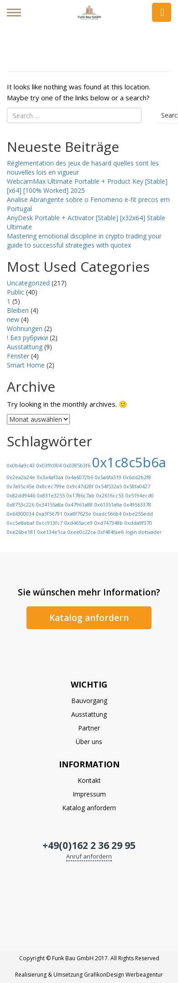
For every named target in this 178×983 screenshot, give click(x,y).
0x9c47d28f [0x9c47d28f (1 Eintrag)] (80, 486)
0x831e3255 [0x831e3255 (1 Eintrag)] (51, 495)
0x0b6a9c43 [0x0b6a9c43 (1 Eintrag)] (21, 465)
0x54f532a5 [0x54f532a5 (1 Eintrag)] (108, 486)
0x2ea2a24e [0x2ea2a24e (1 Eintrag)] (21, 477)
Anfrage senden (161, 12)
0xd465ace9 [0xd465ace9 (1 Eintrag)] (78, 523)
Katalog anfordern (89, 618)
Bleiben (18, 310)
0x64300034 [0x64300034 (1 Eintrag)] (20, 514)
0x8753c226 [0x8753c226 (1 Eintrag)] (20, 505)
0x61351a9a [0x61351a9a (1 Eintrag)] (108, 505)
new (13, 319)
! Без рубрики (27, 337)
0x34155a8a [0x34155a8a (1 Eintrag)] (49, 505)
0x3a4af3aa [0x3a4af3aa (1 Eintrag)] (50, 477)
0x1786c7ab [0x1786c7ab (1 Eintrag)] (80, 495)
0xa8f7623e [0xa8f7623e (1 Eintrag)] (77, 514)
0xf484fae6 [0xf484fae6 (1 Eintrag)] (111, 532)
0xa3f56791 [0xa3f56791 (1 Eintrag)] (49, 514)
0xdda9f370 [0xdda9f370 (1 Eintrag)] (138, 523)
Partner (89, 728)
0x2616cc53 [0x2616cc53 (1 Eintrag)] (110, 495)
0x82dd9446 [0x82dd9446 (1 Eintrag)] (21, 495)
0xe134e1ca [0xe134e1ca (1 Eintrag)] (51, 532)
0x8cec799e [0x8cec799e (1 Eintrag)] (51, 486)
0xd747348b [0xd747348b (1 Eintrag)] (108, 523)
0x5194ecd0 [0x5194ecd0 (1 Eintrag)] (140, 495)
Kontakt (89, 780)
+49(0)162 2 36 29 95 (89, 845)
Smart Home (26, 365)
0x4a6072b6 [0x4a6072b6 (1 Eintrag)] (79, 477)
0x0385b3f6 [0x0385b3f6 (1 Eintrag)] (76, 465)
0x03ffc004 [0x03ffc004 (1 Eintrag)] (49, 465)
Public (15, 292)
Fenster (18, 356)
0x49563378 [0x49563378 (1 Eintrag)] (137, 505)
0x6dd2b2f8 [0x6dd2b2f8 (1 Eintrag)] (137, 477)
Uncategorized (28, 283)
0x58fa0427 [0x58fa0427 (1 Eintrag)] (137, 486)
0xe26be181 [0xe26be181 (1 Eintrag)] (21, 532)
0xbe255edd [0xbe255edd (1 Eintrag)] (138, 514)
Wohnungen (24, 328)
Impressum (89, 794)
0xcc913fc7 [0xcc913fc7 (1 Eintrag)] (49, 523)
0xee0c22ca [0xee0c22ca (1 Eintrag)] (82, 532)
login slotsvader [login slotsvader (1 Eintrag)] (144, 532)
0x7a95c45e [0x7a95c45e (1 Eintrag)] (21, 486)
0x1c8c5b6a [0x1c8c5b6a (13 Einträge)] (129, 462)
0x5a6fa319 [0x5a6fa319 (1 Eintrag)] (108, 477)
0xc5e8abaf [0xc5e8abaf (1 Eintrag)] (20, 523)
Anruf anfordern (89, 856)
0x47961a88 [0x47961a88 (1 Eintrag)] (79, 505)
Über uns (89, 741)
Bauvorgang (89, 700)
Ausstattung (24, 346)
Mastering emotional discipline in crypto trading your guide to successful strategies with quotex (84, 240)
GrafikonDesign (104, 974)
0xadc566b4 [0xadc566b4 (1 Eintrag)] (107, 514)
